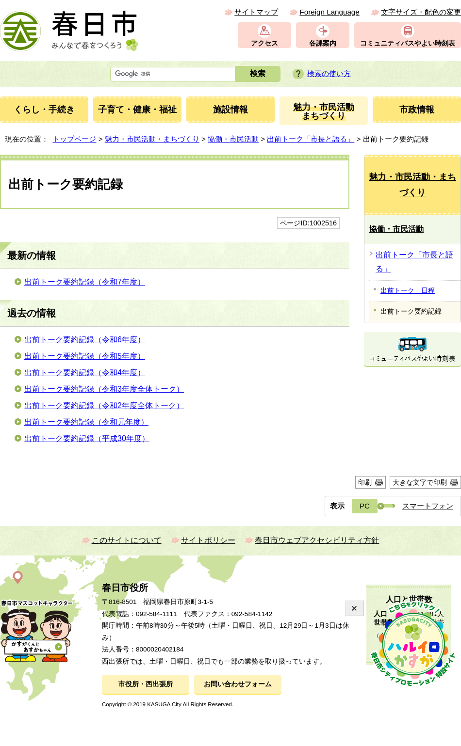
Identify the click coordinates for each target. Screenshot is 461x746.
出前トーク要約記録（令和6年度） (84, 339)
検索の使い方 (329, 73)
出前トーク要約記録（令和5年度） (84, 356)
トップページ (74, 139)
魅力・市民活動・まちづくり (152, 139)
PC (365, 506)
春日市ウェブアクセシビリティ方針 (317, 540)
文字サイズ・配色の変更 (421, 12)
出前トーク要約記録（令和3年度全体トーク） (104, 389)
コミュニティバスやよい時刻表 (407, 43)
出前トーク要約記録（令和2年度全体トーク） (104, 405)
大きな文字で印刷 (420, 482)
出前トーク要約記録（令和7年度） (84, 282)
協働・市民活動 (233, 139)
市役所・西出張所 (145, 684)
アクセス (264, 43)
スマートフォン (427, 506)
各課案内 (322, 43)
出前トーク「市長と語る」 (310, 139)
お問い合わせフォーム (238, 684)
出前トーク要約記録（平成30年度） (86, 438)
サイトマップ (256, 12)
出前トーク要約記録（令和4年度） (84, 372)
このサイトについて (127, 540)
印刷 (365, 482)
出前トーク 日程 (407, 290)
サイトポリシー (208, 540)
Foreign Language (329, 12)
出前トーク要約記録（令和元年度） (86, 422)
